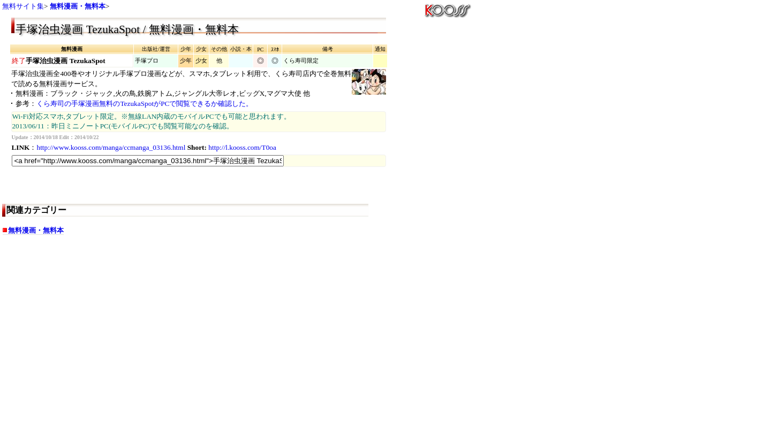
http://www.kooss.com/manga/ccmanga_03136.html (110, 147)
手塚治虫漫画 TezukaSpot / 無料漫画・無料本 (127, 29)
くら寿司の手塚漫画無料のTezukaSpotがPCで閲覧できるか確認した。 (144, 104)
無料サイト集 (23, 6)
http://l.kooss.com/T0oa (242, 147)
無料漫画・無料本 (77, 6)
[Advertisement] (96, 349)
